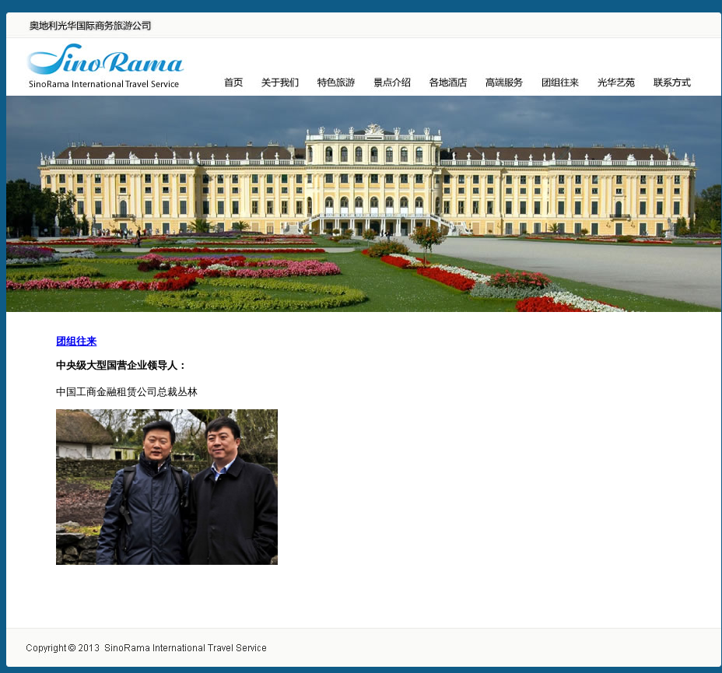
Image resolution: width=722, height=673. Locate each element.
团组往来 (76, 341)
